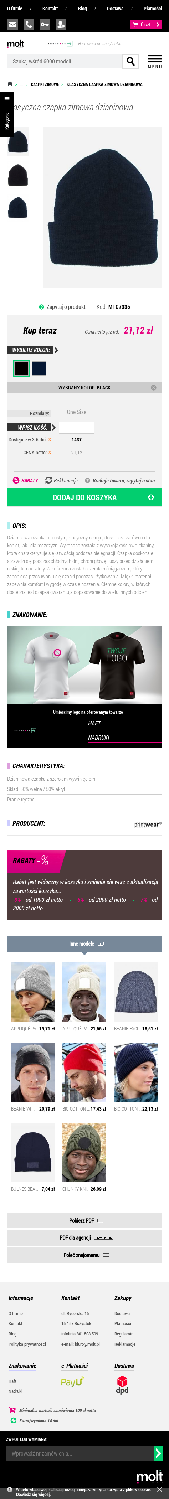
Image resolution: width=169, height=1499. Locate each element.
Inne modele (81, 943)
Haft (12, 1381)
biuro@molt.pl (12, 24)
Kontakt (50, 8)
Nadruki (15, 1391)
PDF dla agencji (75, 1237)
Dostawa (115, 8)
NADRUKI (98, 737)
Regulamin (123, 1333)
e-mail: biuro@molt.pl (80, 1344)
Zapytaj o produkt (66, 306)
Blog (82, 8)
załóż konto (61, 24)
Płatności (153, 8)
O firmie (14, 8)
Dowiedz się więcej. (33, 1494)
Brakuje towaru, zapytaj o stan (124, 480)
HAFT (94, 723)
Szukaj (130, 61)
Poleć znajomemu (81, 1254)
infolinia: (29, 24)
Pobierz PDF (81, 1220)
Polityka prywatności (27, 1344)
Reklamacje (124, 1344)
